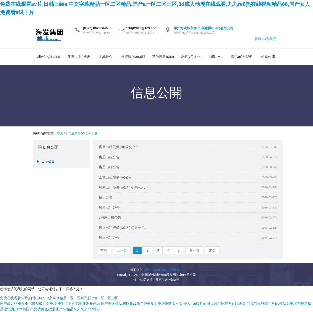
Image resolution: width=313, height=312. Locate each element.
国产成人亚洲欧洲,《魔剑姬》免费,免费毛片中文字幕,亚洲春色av (50, 304)
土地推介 (106, 56)
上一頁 (121, 250)
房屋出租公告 (109, 157)
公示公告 (92, 133)
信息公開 (268, 56)
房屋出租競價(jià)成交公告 (119, 147)
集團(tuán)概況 (79, 56)
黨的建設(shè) (163, 56)
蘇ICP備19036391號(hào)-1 (164, 270)
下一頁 (194, 250)
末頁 (212, 250)
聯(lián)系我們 (265, 39)
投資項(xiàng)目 (133, 56)
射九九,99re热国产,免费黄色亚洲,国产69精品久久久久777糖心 (52, 309)
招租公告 (106, 197)
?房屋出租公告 (110, 217)
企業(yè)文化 (190, 56)
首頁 (60, 133)
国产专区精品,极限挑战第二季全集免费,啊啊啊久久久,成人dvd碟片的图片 (157, 304)
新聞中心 (216, 56)
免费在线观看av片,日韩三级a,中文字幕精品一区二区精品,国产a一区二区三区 (59, 298)
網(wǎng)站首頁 (48, 56)
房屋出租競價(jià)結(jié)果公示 (122, 187)
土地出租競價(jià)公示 (115, 177)
